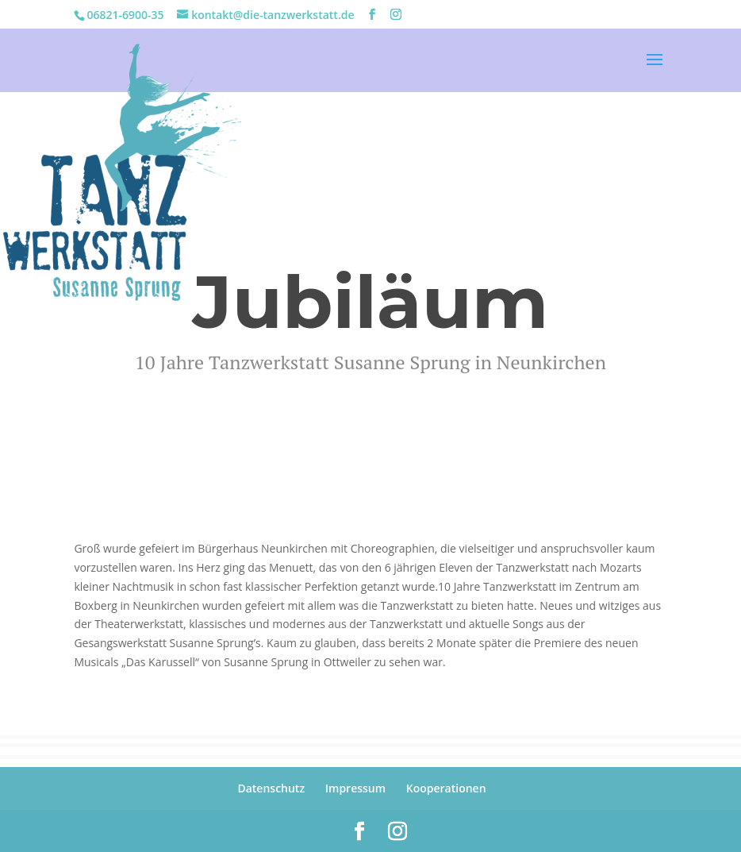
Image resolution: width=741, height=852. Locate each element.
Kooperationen (446, 788)
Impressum (355, 788)
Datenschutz (271, 788)
